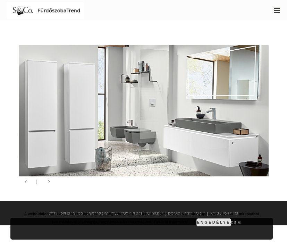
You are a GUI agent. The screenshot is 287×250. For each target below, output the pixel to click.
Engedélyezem (214, 222)
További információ (171, 222)
